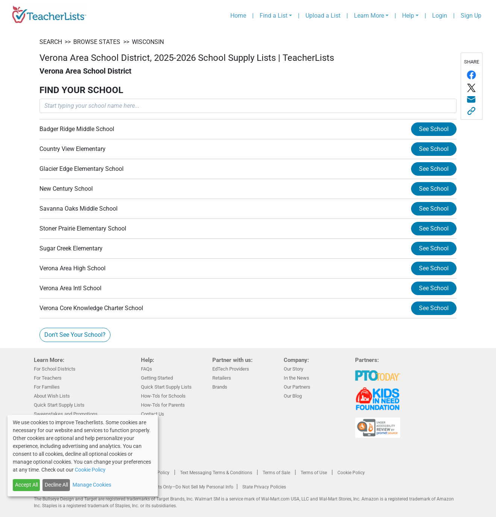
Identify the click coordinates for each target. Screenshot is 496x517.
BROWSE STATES (96, 41)
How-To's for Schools (163, 396)
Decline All (56, 485)
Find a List (273, 15)
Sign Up (471, 15)
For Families (47, 387)
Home (238, 15)
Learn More (369, 15)
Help (408, 15)
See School (434, 129)
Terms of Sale (276, 472)
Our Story (293, 369)
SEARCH (50, 41)
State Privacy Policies (264, 487)
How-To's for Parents (163, 405)
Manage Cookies (92, 485)
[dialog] (83, 455)
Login (439, 15)
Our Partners (297, 387)
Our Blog (293, 396)
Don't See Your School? (75, 334)
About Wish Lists (52, 396)
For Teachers (48, 378)
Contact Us (152, 414)
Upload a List (322, 15)
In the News (296, 378)
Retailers (221, 378)
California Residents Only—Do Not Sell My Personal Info (177, 487)
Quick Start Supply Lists (59, 405)
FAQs (146, 369)
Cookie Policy (351, 472)
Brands (219, 387)
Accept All (26, 485)
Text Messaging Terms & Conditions (216, 472)
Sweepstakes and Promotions (66, 414)
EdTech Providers (230, 369)
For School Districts (55, 369)
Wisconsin (148, 41)
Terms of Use (314, 472)
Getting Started (157, 378)
